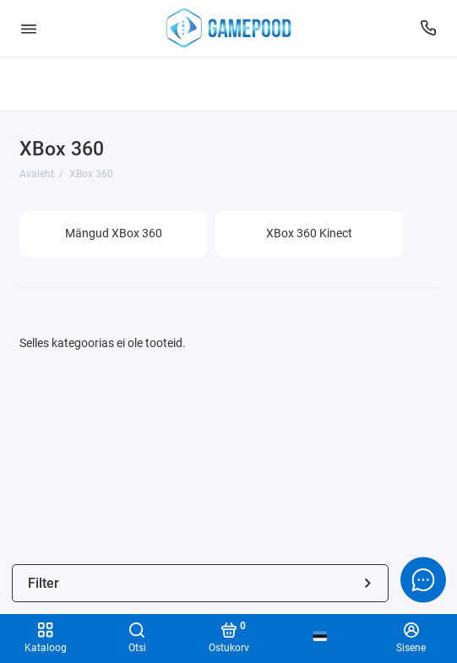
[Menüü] (28, 28)
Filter (200, 583)
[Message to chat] (423, 579)
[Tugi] (429, 28)
